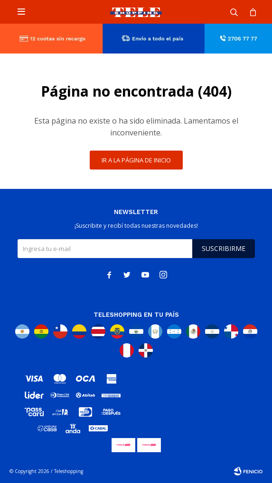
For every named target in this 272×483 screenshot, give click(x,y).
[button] (234, 12)
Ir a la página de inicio (136, 160)
